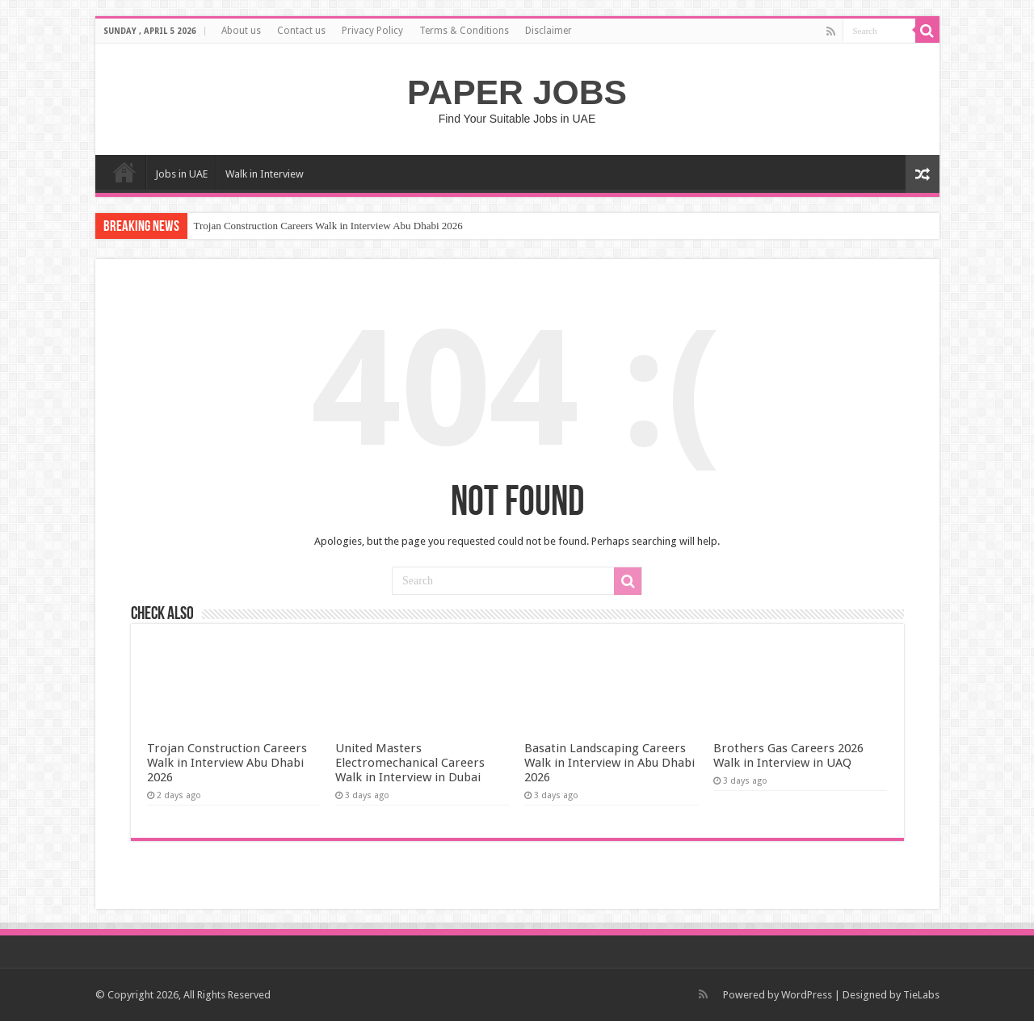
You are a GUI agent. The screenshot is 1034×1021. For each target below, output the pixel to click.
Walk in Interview (264, 174)
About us (241, 30)
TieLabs (921, 995)
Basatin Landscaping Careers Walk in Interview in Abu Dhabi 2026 (609, 763)
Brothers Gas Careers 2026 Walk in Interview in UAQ (788, 755)
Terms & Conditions (464, 30)
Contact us (301, 30)
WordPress (806, 995)
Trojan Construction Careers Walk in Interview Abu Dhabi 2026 (328, 226)
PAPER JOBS (517, 92)
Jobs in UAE (181, 174)
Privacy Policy (372, 30)
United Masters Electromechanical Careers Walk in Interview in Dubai (410, 763)
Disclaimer (548, 30)
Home (124, 172)
